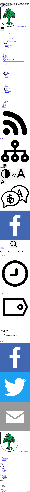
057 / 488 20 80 (2, 488)
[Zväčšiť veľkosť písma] (3, 182)
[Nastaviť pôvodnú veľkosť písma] (21, 174)
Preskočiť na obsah (2, 6)
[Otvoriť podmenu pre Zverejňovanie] (5, 64)
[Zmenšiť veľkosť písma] (14, 176)
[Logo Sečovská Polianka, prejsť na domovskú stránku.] (13, 26)
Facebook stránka (2, 490)
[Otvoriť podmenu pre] (3, 32)
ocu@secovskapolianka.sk (3, 489)
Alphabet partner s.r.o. (10, 452)
